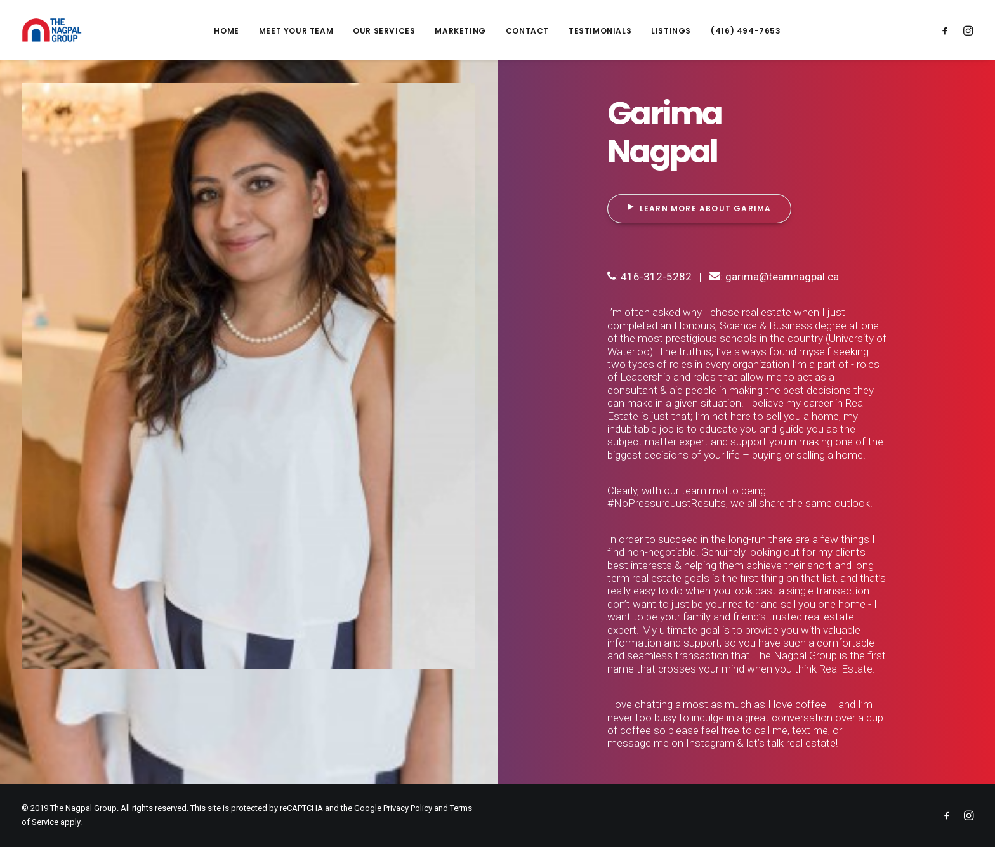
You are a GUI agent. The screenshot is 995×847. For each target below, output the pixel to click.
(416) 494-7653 (746, 30)
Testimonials (600, 30)
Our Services (384, 30)
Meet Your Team (296, 30)
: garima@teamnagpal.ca (774, 276)
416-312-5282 (656, 276)
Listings (671, 30)
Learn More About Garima (700, 208)
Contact (527, 30)
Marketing (460, 30)
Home (226, 30)
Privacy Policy (407, 808)
